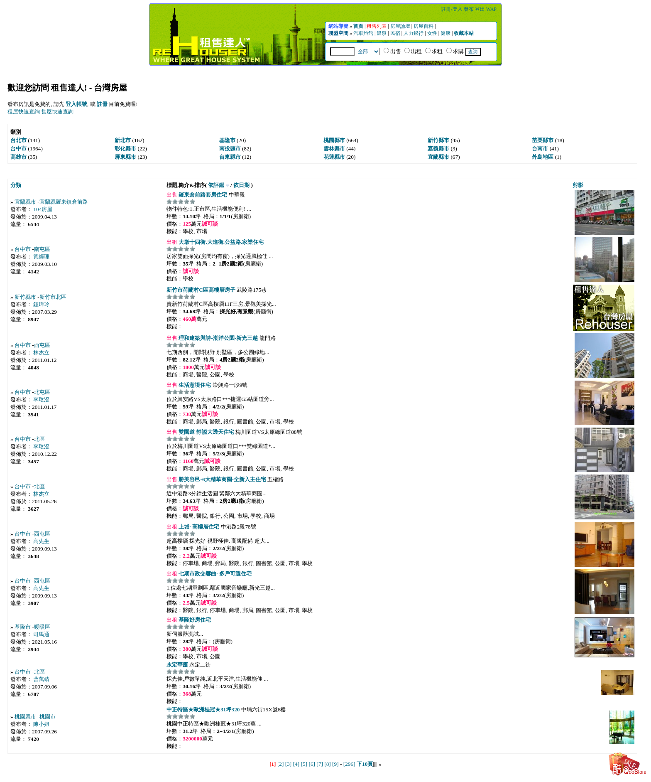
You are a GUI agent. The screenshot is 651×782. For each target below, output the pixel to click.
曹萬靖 (41, 679)
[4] (296, 764)
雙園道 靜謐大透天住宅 (205, 432)
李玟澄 (41, 399)
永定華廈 (177, 665)
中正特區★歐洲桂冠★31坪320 (203, 709)
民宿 (395, 33)
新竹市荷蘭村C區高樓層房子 (200, 290)
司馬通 (41, 634)
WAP (491, 9)
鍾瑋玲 (41, 304)
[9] (335, 764)
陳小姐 (41, 724)
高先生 (41, 541)
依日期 (241, 185)
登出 (480, 9)
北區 (39, 439)
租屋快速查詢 (23, 111)
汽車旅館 (363, 33)
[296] (349, 764)
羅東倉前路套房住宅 (202, 195)
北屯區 (42, 392)
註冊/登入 (452, 9)
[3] (288, 764)
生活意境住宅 (194, 385)
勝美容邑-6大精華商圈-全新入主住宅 (221, 479)
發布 (469, 9)
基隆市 (23, 627)
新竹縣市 (25, 297)
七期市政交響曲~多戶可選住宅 (214, 574)
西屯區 (42, 345)
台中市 (23, 249)
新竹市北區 (52, 297)
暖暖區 (42, 627)
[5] (304, 764)
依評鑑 (216, 185)
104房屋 (42, 209)
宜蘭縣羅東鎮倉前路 (63, 202)
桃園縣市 (25, 716)
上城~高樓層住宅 (198, 527)
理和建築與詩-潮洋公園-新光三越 (217, 338)
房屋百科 (424, 26)
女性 (432, 33)
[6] (311, 764)
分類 (15, 185)
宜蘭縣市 (25, 202)
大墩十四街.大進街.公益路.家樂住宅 (220, 242)
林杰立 (41, 352)
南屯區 (42, 249)
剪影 (578, 185)
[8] (327, 764)
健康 (446, 33)
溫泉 (382, 33)
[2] (280, 764)
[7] (319, 764)
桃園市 (47, 716)
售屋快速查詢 (57, 111)
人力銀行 (414, 33)
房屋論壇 (400, 26)
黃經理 (41, 256)
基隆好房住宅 (194, 620)
